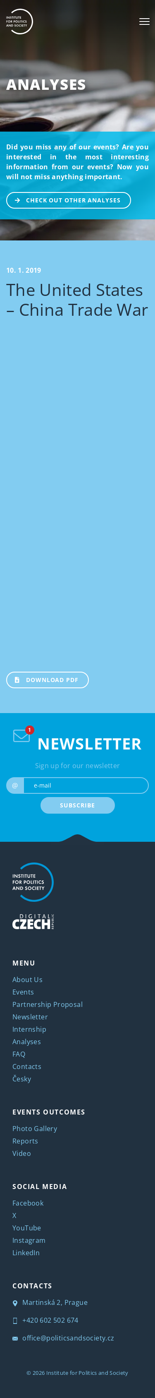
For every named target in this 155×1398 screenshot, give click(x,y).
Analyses (46, 84)
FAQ (18, 1054)
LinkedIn (26, 1252)
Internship (29, 1029)
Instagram (29, 1240)
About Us (27, 979)
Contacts (26, 1066)
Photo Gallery (34, 1128)
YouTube (26, 1227)
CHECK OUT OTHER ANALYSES (64, 199)
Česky (21, 1078)
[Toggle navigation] (144, 21)
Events (23, 992)
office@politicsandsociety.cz (63, 1338)
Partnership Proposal (47, 1004)
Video (21, 1153)
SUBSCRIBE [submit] (77, 805)
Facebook (27, 1203)
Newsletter (30, 1016)
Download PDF (43, 679)
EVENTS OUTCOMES (49, 1112)
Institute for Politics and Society (87, 1372)
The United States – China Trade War (77, 299)
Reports (25, 1141)
